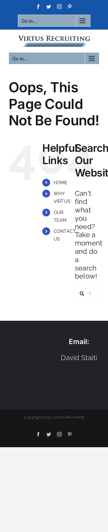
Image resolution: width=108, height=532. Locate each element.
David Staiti (79, 358)
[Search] (82, 293)
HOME (61, 182)
